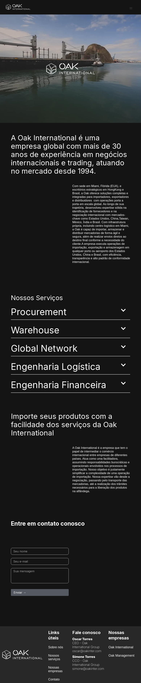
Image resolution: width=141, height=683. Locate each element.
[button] (131, 8)
